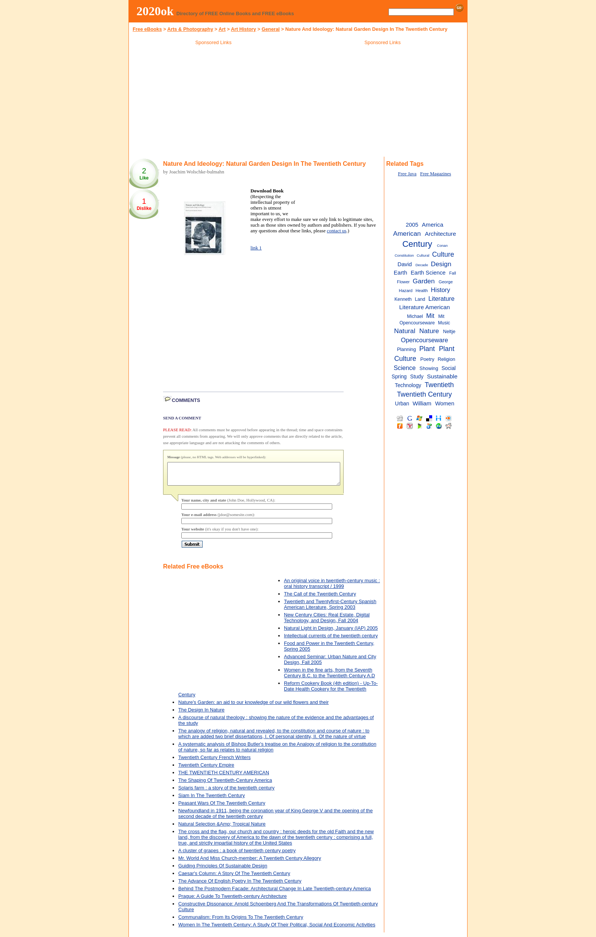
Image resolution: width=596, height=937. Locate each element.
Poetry (427, 359)
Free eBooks (147, 29)
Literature (441, 298)
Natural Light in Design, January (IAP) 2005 (331, 632)
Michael (415, 316)
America (432, 224)
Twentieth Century (424, 394)
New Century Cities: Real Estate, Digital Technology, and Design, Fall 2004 (326, 622)
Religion (446, 359)
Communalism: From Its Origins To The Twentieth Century (240, 921)
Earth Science (428, 273)
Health (421, 290)
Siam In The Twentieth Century (211, 800)
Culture (443, 254)
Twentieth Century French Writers (214, 762)
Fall (452, 273)
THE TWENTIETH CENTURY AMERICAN (223, 777)
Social (448, 368)
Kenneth (403, 299)
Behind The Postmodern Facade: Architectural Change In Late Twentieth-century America (274, 893)
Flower (403, 282)
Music (444, 323)
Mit (430, 315)
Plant (427, 349)
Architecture (440, 233)
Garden (424, 281)
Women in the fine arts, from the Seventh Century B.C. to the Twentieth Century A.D (329, 677)
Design (441, 264)
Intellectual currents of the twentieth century (331, 640)
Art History (243, 29)
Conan (442, 245)
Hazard (405, 290)
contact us (337, 230)
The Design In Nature (201, 714)
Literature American (424, 307)
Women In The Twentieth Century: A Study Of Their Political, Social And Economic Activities (276, 929)
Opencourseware (424, 340)
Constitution (404, 255)
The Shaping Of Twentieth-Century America (225, 785)
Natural (404, 331)
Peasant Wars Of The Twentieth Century (221, 807)
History (440, 289)
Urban (402, 404)
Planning (406, 349)
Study (416, 377)
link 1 (256, 248)
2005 (412, 225)
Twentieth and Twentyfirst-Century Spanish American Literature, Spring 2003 (330, 609)
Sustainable (442, 376)
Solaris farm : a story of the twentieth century (226, 792)
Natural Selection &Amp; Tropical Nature (222, 828)
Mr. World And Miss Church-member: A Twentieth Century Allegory (249, 863)
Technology (408, 385)
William (421, 403)
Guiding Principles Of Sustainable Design (222, 870)
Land (420, 299)
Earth (400, 273)
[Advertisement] (213, 102)
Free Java (407, 173)
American (407, 233)
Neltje (449, 331)
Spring (399, 377)
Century (417, 244)
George (446, 282)
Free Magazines (435, 173)
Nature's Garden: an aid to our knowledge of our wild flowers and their (253, 707)
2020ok (155, 11)
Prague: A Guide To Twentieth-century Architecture (232, 901)
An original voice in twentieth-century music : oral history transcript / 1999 (332, 588)
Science (405, 367)
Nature (429, 331)
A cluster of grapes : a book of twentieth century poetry (237, 855)
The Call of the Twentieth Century (320, 598)
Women (445, 403)
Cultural (423, 255)
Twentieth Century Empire (206, 769)
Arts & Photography (190, 29)
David (405, 264)
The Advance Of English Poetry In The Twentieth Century (239, 885)
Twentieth (439, 385)
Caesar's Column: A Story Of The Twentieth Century (234, 878)
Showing (429, 368)
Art (222, 29)
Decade (421, 265)
